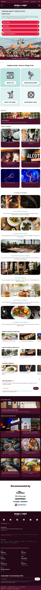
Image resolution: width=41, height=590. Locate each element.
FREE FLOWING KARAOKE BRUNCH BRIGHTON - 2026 (10, 163)
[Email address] (17, 388)
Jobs (26, 541)
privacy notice (28, 581)
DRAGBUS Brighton (10, 142)
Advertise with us (17, 541)
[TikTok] (37, 520)
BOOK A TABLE (20, 22)
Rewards (23, 541)
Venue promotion (24, 559)
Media (2, 542)
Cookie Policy (6, 542)
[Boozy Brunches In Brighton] (20, 290)
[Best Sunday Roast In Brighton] (20, 312)
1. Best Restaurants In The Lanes (8, 341)
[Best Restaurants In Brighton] (20, 223)
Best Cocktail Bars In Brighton (20, 211)
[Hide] (39, 379)
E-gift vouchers (3, 559)
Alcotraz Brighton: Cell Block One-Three (30, 162)
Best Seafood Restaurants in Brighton (20, 256)
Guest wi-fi (2, 570)
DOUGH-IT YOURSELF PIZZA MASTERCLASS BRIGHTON (31, 143)
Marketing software (24, 565)
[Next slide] (38, 48)
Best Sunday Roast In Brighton (20, 322)
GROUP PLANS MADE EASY (20, 34)
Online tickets (23, 554)
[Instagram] (10, 520)
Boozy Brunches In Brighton (21, 300)
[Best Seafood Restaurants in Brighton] (20, 246)
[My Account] (39, 2)
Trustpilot (2, 62)
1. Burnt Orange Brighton (7, 356)
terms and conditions (20, 581)
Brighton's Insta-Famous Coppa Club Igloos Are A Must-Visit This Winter (31, 452)
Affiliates (10, 541)
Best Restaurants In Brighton (20, 233)
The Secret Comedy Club (10, 182)
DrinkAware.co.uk (4, 530)
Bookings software (4, 554)
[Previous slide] (2, 48)
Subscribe (36, 388)
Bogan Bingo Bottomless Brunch (31, 182)
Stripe (9, 523)
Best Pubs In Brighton (20, 278)
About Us (5, 541)
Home (2, 541)
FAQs (35, 541)
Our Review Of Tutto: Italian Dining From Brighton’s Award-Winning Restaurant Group (10, 473)
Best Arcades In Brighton (10, 431)
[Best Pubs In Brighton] (20, 268)
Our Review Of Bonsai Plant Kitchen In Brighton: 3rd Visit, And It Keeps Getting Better (10, 453)
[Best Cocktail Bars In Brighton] (20, 201)
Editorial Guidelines (14, 542)
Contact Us (31, 541)
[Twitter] (30, 520)
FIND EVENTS (20, 26)
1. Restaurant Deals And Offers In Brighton (9, 373)
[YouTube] (24, 520)
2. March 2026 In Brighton (24, 372)
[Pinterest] (17, 520)
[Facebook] (4, 520)
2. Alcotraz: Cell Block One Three (26, 356)
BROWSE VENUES (20, 30)
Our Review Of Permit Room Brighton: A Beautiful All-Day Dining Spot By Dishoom (30, 432)
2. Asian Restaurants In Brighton (26, 341)
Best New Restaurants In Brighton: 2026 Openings (30, 473)
